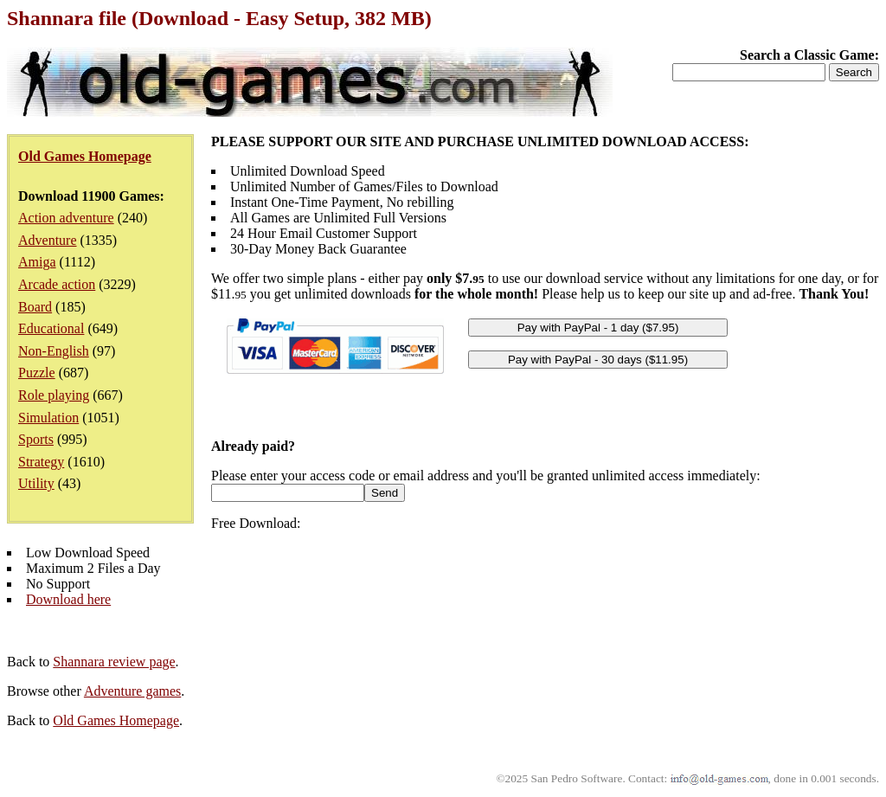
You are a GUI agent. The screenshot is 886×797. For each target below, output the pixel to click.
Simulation (48, 417)
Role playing (53, 395)
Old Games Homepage (116, 720)
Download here (68, 599)
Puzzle (36, 372)
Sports (36, 439)
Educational (51, 328)
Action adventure (66, 217)
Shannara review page (114, 661)
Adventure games (132, 691)
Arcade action (56, 284)
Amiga (37, 261)
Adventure (47, 240)
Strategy (41, 461)
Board (35, 306)
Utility (36, 483)
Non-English (53, 351)
